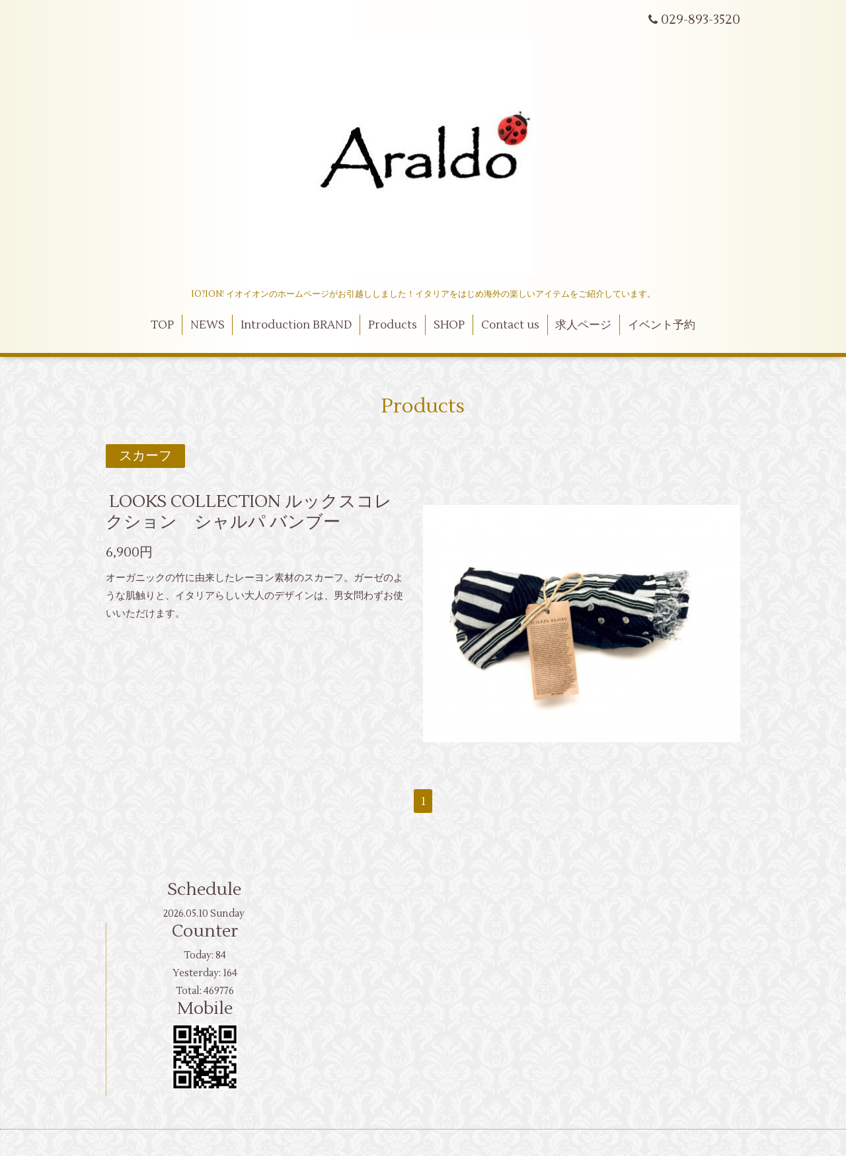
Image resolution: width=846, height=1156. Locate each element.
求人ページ (583, 325)
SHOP (449, 325)
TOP (162, 325)
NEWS (207, 325)
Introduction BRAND (296, 325)
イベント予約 (661, 325)
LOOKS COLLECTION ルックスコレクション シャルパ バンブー (249, 511)
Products (392, 325)
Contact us (510, 325)
